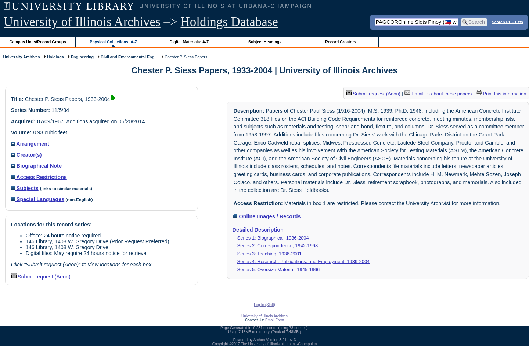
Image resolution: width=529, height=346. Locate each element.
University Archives (21, 57)
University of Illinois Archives (82, 22)
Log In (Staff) (264, 305)
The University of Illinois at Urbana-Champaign (279, 344)
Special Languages (37, 199)
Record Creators (340, 42)
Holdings (55, 57)
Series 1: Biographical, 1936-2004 (273, 238)
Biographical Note (36, 166)
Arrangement (30, 144)
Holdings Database (229, 22)
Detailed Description (258, 230)
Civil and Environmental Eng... (129, 57)
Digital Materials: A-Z (189, 42)
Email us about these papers (438, 93)
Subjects (25, 188)
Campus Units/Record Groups (38, 42)
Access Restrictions (39, 177)
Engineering (82, 57)
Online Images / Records (267, 216)
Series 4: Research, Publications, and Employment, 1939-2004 (303, 261)
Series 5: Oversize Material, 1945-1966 (278, 269)
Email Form (274, 320)
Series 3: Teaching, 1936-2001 (269, 253)
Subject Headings (265, 42)
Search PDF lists (507, 21)
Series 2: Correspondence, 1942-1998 (277, 245)
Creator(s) (26, 155)
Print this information (501, 93)
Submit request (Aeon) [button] (41, 277)
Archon (259, 340)
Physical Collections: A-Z (113, 42)
